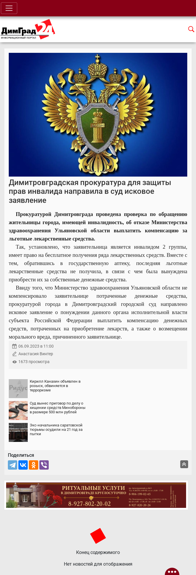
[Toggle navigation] (9, 8)
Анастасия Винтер (35, 353)
